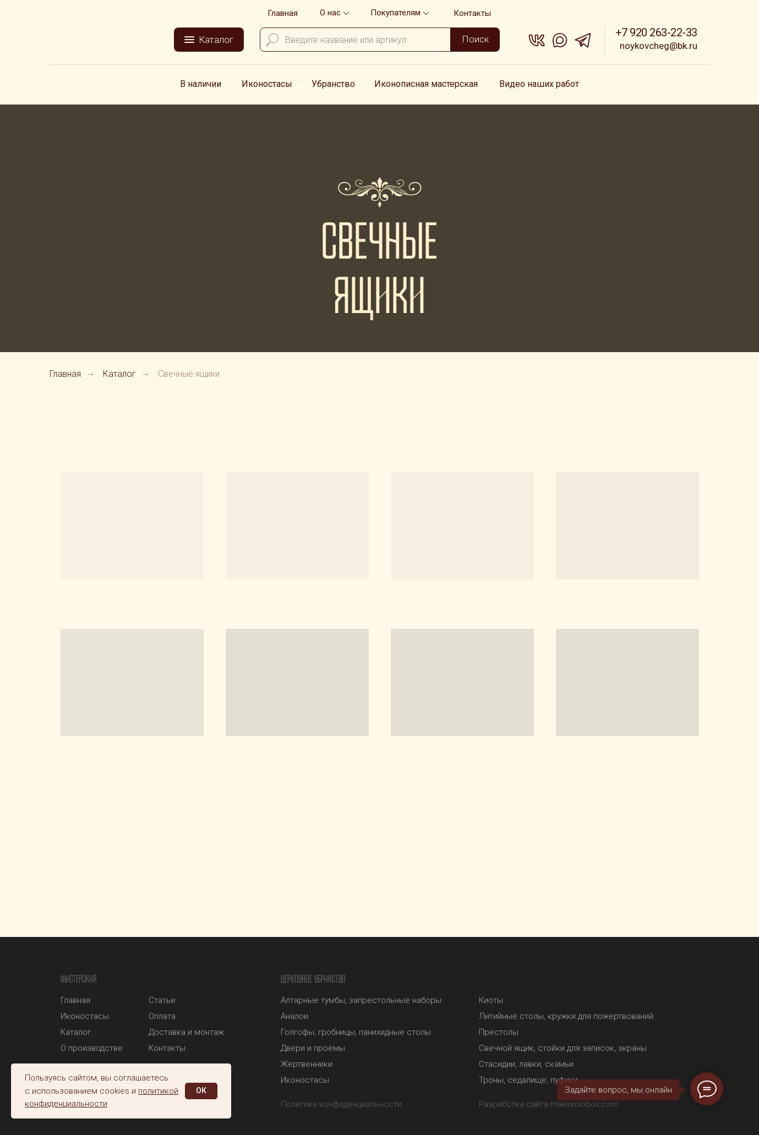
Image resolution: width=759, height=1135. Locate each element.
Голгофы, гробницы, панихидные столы (356, 1032)
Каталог (119, 374)
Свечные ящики (189, 374)
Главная (65, 374)
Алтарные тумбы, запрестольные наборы (361, 1000)
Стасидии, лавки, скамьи (526, 1064)
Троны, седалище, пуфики (528, 1080)
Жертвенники (306, 1064)
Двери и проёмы (313, 1048)
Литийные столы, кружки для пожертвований (566, 1016)
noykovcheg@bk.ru (658, 45)
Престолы (498, 1032)
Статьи (162, 1000)
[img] (110, 37)
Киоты (491, 1000)
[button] (401, 12)
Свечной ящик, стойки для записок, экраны (563, 1048)
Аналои (294, 1016)
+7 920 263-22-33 (656, 32)
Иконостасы (305, 1080)
